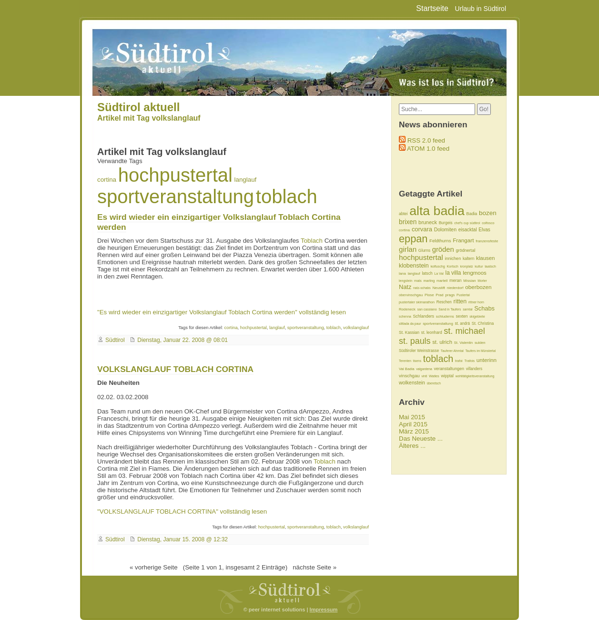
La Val (438, 273)
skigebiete (477, 316)
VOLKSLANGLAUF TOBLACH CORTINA (175, 369)
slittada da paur (410, 323)
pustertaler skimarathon (417, 302)
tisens (417, 360)
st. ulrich (442, 342)
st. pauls (415, 341)
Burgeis (446, 222)
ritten (460, 301)
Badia (471, 213)
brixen (407, 222)
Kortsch (452, 266)
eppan (413, 239)
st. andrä (462, 323)
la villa (453, 272)
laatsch (490, 266)
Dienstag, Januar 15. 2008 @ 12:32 (182, 539)
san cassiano (427, 309)
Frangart (463, 240)
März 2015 (414, 431)
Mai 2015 (412, 417)
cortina (106, 179)
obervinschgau (411, 295)
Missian (469, 281)
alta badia (437, 211)
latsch (427, 273)
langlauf (245, 179)
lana (402, 273)
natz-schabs (422, 287)
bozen (488, 213)
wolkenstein (412, 382)
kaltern (468, 259)
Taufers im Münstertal (480, 350)
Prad (439, 295)
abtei (403, 213)
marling (429, 281)
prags (450, 295)
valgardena (424, 369)
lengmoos (475, 273)
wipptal (447, 375)
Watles (434, 376)
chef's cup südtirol (467, 223)
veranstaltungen (449, 368)
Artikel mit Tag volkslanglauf (149, 118)
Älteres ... (412, 445)
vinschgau (409, 375)
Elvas (484, 229)
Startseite (432, 8)
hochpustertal (175, 175)
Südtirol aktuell (138, 107)
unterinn (487, 360)
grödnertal (465, 250)
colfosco (488, 223)
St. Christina (483, 323)
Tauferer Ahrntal (452, 350)
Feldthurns (440, 240)
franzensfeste (487, 241)
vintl (424, 376)
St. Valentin (463, 343)
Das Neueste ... (421, 438)
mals (418, 281)
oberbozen (478, 287)
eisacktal (467, 229)
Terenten (405, 360)
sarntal (467, 309)
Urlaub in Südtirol (480, 8)
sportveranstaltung (175, 196)
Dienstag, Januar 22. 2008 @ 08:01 (182, 340)
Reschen (444, 302)
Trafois (469, 361)
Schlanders (423, 316)
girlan (407, 249)
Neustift (438, 288)
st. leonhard (431, 332)
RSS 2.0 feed (426, 140)
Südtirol (115, 340)
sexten (461, 316)
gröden (443, 249)
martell (442, 281)
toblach (286, 196)
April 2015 (413, 424)
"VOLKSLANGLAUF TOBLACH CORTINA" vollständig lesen (182, 511)
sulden (480, 343)
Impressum (324, 609)
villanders (474, 369)
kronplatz (466, 266)
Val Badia (406, 369)
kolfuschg (437, 266)
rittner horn (476, 302)
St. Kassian (409, 332)
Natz (405, 286)
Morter (482, 280)
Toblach (312, 240)
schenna (405, 316)
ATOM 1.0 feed (428, 148)
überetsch (434, 383)
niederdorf (455, 288)
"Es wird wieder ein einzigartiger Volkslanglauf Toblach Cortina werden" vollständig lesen (221, 312)
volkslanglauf (356, 327)
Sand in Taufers (449, 309)
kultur (479, 266)
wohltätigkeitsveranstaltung (475, 376)
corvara (422, 229)
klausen (485, 258)
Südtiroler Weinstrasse (419, 350)
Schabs (484, 308)
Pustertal (463, 295)
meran (455, 280)
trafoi (459, 360)
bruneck (427, 222)
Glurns (424, 250)
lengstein (405, 280)
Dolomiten (445, 229)
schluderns (445, 316)
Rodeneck (407, 309)
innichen (453, 258)
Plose (429, 295)
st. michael (464, 331)
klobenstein (414, 265)
